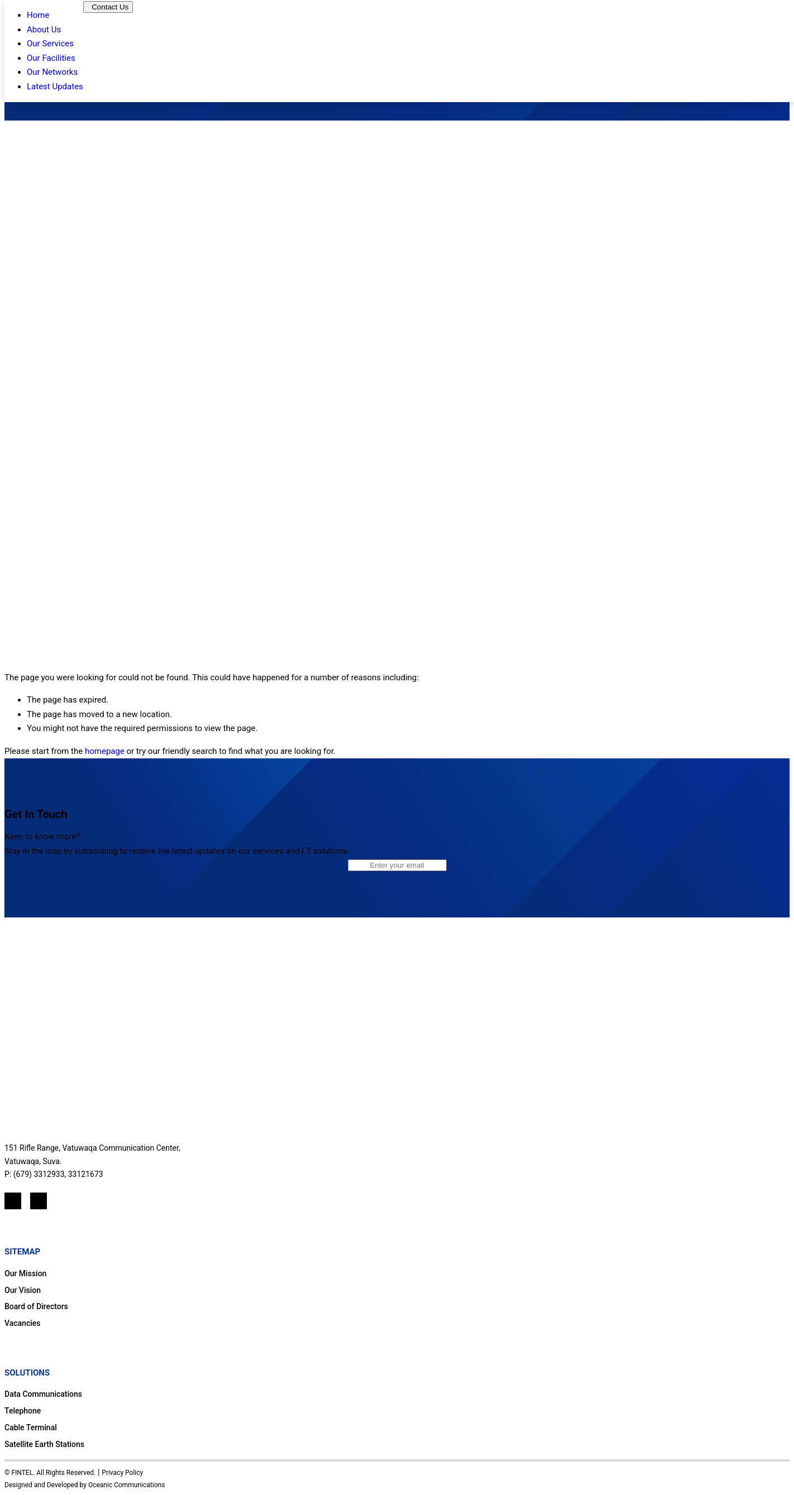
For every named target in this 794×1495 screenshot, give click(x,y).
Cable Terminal (30, 1427)
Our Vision (22, 1290)
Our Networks (52, 72)
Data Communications (43, 1394)
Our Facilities (51, 58)
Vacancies (22, 1323)
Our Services (50, 44)
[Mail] (38, 1201)
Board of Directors (36, 1306)
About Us (44, 30)
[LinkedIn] (12, 1201)
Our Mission (25, 1273)
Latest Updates (55, 86)
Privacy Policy (122, 1473)
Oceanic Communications (126, 1485)
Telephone (22, 1410)
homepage (105, 751)
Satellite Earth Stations (44, 1444)
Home (38, 15)
